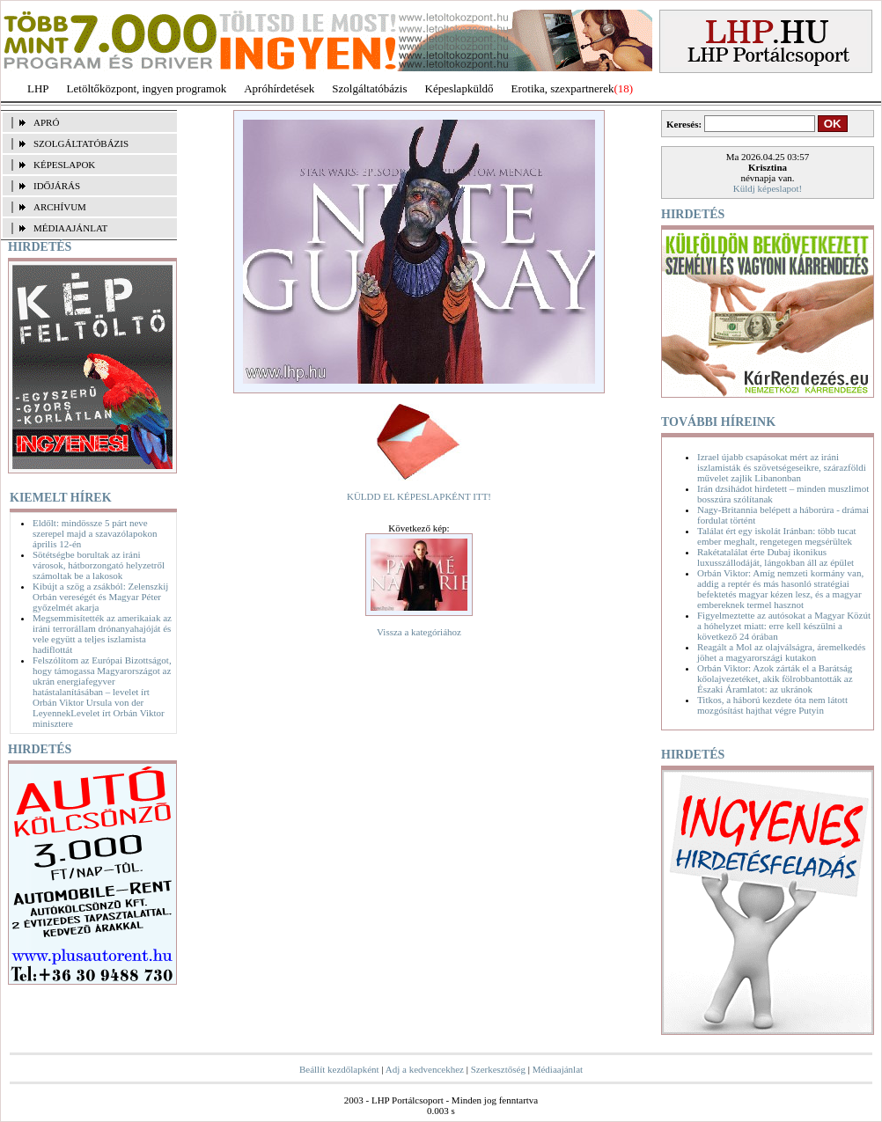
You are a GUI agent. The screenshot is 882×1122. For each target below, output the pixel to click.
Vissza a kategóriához (419, 632)
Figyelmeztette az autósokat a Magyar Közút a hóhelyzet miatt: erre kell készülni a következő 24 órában (784, 626)
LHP (38, 88)
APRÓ (46, 122)
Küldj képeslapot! (768, 188)
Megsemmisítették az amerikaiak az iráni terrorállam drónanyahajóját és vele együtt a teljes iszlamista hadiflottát (102, 633)
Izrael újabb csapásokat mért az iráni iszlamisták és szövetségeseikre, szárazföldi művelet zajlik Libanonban (781, 467)
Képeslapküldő (459, 88)
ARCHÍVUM (59, 207)
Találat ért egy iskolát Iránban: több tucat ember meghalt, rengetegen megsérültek (776, 535)
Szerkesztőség (498, 1069)
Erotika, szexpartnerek (562, 88)
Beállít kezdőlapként (339, 1069)
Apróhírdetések (279, 88)
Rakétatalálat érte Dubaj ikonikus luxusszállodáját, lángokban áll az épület (775, 557)
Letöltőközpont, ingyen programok (147, 88)
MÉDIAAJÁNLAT (70, 228)
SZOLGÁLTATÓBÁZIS (81, 143)
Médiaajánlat (558, 1069)
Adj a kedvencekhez (425, 1069)
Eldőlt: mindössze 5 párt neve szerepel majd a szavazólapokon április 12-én (95, 533)
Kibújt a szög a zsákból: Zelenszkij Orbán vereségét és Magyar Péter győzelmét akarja (100, 596)
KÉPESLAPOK (64, 164)
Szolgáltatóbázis (369, 88)
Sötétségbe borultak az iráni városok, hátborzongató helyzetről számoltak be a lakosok (99, 565)
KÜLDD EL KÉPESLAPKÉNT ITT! (419, 496)
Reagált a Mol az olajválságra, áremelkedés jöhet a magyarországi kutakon (781, 652)
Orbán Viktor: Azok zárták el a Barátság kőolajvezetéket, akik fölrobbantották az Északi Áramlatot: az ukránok (775, 678)
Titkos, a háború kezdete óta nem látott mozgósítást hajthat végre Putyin (772, 704)
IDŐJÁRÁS (56, 185)
